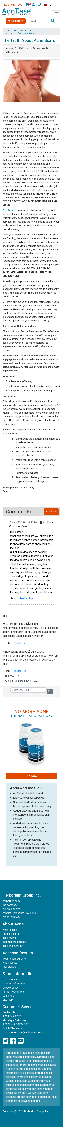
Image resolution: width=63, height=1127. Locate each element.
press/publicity (11, 917)
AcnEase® (9, 210)
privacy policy (11, 987)
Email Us (11, 676)
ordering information (14, 983)
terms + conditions (14, 991)
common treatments (14, 941)
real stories (9, 966)
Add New (51, 511)
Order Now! (16, 20)
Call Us (21, 681)
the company (10, 905)
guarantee (8, 995)
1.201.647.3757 (13, 4)
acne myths (9, 937)
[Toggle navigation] (56, 13)
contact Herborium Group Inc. (19, 913)
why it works (10, 962)
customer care (11, 979)
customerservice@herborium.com (22, 1032)
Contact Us (9, 1012)
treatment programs (14, 958)
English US (51, 5)
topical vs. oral (11, 933)
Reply (14, 598)
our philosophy (11, 909)
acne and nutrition (13, 945)
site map (8, 999)
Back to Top (26, 598)
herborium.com (11, 901)
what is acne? (10, 929)
